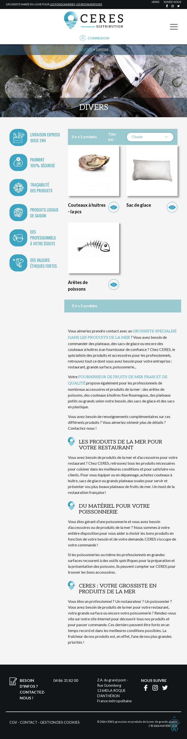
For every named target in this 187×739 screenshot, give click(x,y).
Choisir (150, 136)
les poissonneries (62, 4)
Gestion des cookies (60, 722)
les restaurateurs (89, 4)
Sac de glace (138, 205)
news (155, 1)
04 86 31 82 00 (65, 680)
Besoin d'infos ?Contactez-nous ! (32, 689)
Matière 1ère (169, 725)
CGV (13, 722)
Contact (28, 722)
